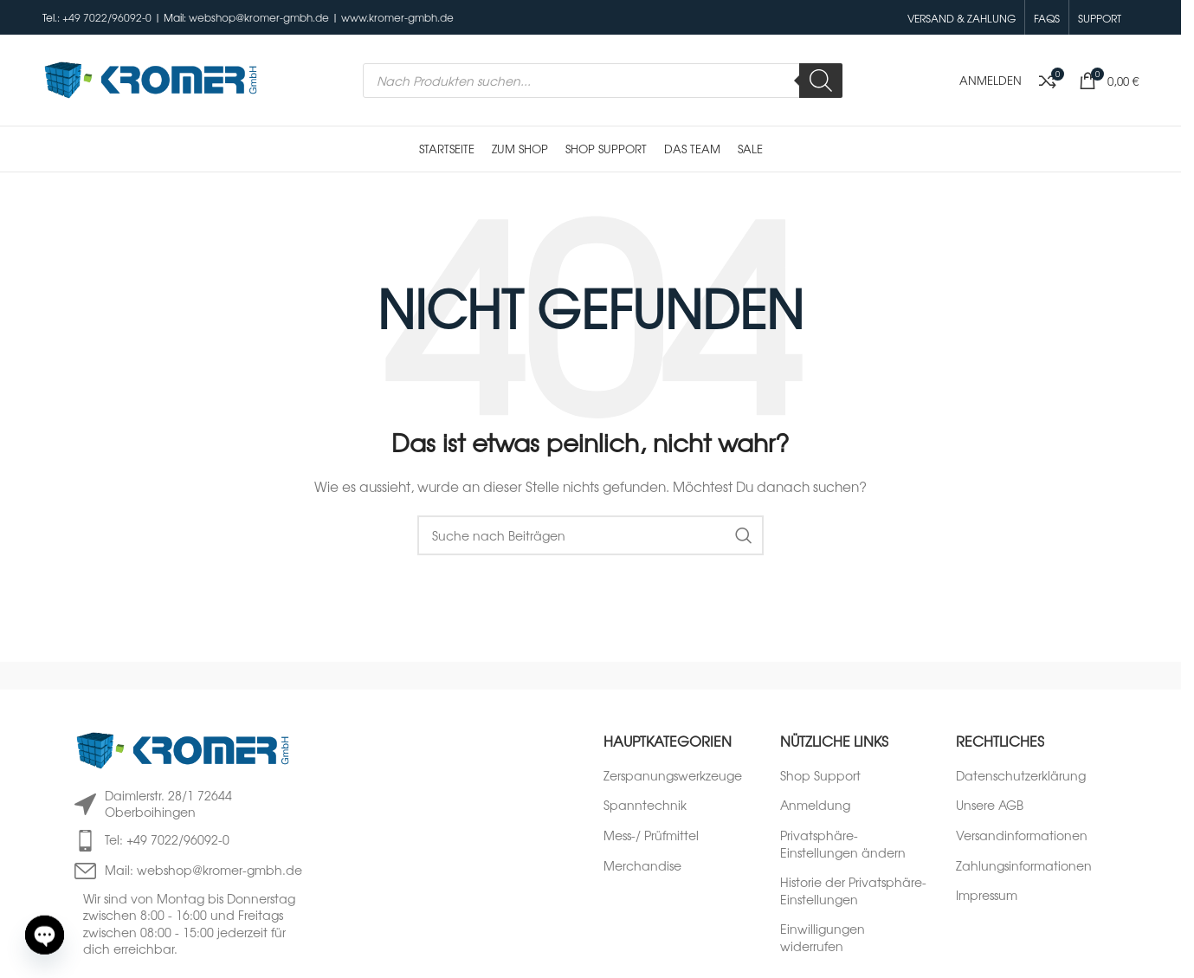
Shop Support (820, 776)
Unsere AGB (989, 805)
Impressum (986, 895)
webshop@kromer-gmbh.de (259, 17)
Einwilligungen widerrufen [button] (822, 938)
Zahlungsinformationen (1024, 866)
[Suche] (590, 535)
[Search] (820, 80)
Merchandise (642, 866)
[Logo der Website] (150, 78)
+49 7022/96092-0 (107, 17)
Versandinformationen (1022, 835)
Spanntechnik (645, 805)
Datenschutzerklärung (1021, 776)
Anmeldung (815, 805)
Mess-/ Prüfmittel (651, 835)
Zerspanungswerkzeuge (672, 776)
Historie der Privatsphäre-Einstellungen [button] (853, 891)
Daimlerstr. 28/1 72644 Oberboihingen (168, 804)
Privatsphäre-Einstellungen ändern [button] (843, 844)
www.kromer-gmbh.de (397, 17)
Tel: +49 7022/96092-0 (167, 839)
